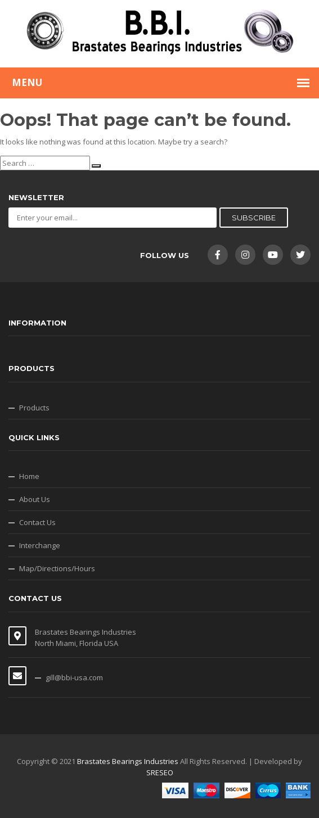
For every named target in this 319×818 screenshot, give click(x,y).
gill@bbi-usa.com (74, 677)
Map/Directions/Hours (57, 568)
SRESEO (159, 772)
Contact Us (37, 522)
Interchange (39, 545)
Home (29, 476)
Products (34, 408)
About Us (34, 499)
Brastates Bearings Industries (127, 761)
